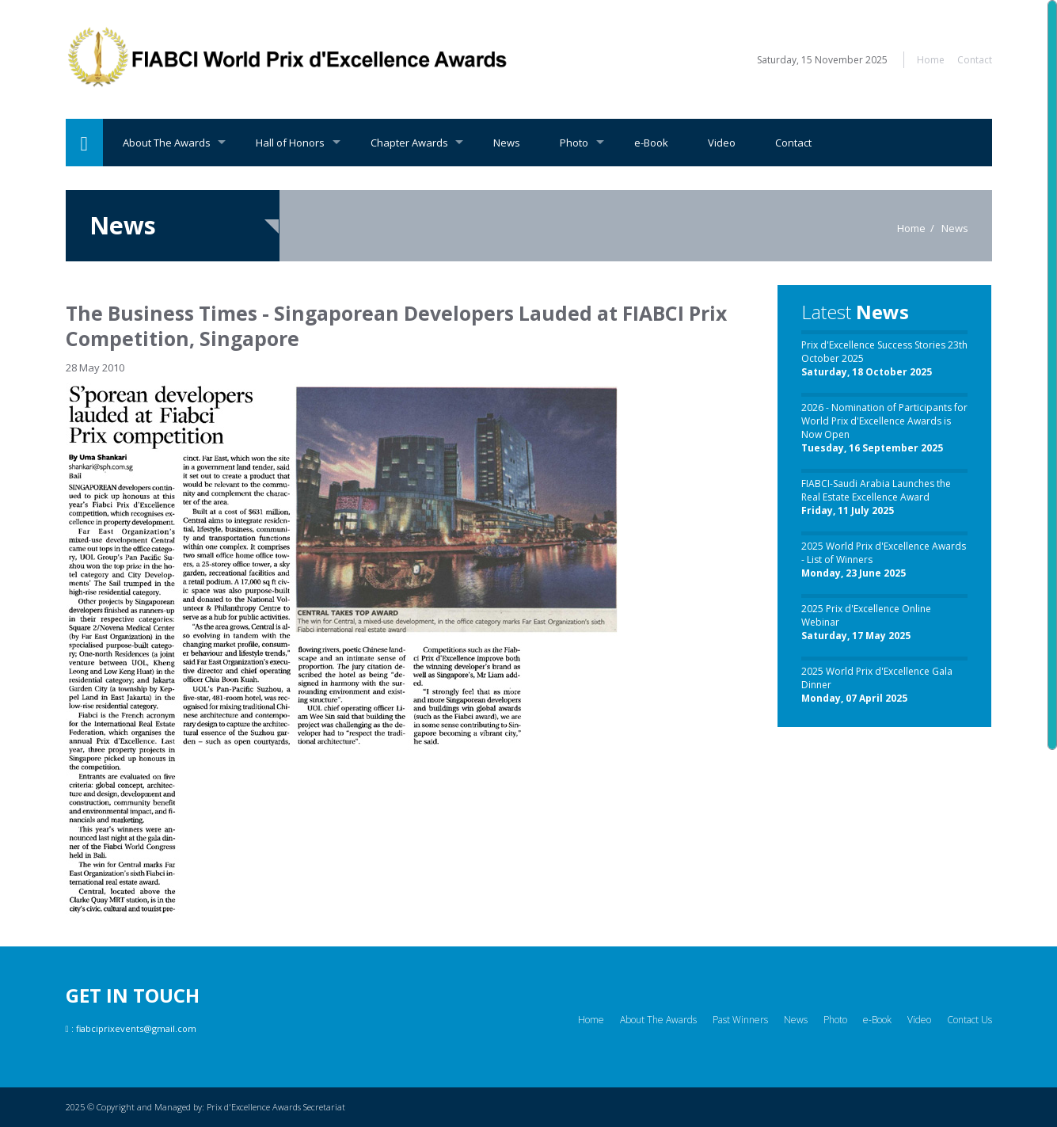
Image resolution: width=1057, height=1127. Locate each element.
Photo (574, 142)
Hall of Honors (290, 142)
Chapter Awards (409, 142)
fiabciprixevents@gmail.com (136, 1028)
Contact (974, 60)
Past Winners (740, 1019)
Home (931, 60)
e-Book (651, 142)
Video (722, 142)
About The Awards (167, 142)
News (506, 142)
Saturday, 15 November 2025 (822, 60)
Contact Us (969, 1019)
